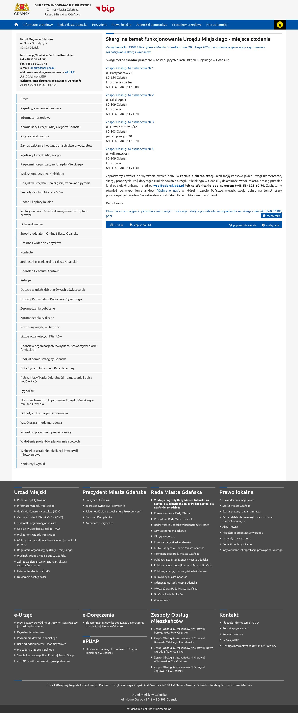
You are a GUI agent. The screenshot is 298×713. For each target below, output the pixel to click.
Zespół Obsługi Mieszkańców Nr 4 (130, 149)
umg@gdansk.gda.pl (42, 67)
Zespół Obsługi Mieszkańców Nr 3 (130, 122)
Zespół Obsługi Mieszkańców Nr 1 (130, 68)
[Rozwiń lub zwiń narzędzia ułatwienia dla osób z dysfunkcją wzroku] (280, 25)
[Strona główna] (16, 24)
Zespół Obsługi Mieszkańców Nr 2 (130, 95)
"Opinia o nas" (168, 190)
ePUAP (69, 72)
